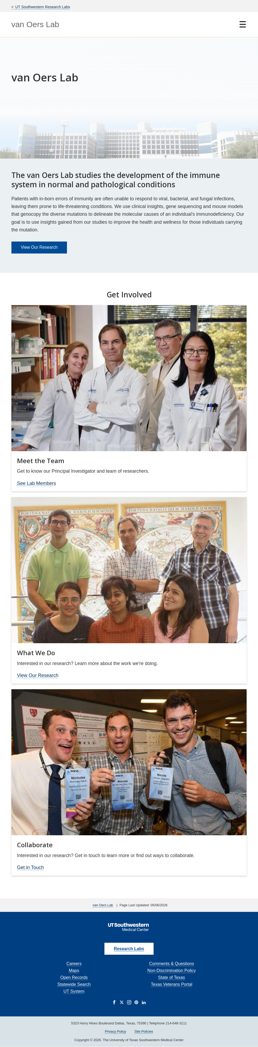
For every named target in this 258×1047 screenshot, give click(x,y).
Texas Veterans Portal (171, 984)
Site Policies (143, 1031)
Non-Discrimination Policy (171, 970)
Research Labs (129, 948)
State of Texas (171, 977)
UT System (74, 991)
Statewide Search (74, 984)
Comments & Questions (171, 963)
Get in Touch (30, 867)
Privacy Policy (115, 1031)
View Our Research (39, 247)
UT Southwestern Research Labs (42, 7)
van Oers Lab (35, 24)
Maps (74, 970)
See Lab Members (36, 483)
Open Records (74, 977)
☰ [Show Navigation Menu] (243, 24)
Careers (74, 963)
